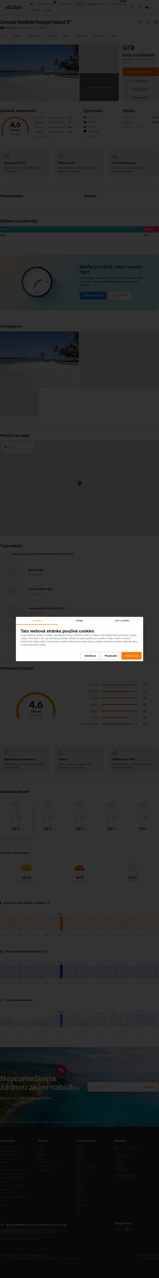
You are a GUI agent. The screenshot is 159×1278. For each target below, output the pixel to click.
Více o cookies (122, 620)
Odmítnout (90, 655)
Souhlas (37, 620)
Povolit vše (131, 655)
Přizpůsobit (111, 655)
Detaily (79, 620)
